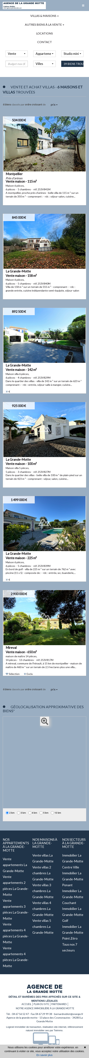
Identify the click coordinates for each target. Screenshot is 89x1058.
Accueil (26, 1004)
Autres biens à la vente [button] (44, 24)
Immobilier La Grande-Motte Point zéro (72, 932)
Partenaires (59, 1004)
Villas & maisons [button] (44, 15)
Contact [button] (44, 42)
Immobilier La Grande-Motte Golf (72, 915)
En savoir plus (45, 1055)
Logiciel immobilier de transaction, (24, 1027)
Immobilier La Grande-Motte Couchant (72, 897)
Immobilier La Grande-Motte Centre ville (72, 861)
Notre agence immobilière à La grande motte (45, 1008)
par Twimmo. (56, 1030)
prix (54, 104)
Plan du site (41, 1004)
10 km (56, 812)
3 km (21, 812)
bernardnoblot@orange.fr (68, 1013)
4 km (32, 812)
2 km (10, 812)
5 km (43, 812)
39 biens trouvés (74, 70)
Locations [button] (44, 33)
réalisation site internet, (55, 1027)
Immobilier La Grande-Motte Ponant (72, 879)
